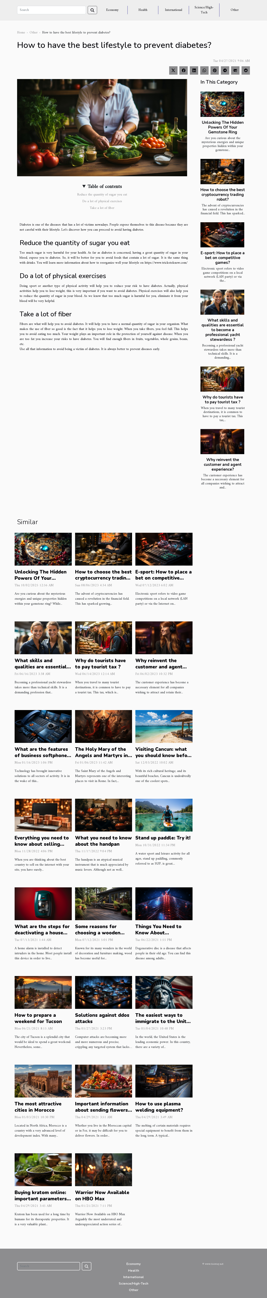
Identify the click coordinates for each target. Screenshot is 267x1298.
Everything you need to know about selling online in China (42, 844)
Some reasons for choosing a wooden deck (97, 932)
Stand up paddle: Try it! (162, 838)
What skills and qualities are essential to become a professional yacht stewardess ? (223, 330)
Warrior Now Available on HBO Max (102, 1195)
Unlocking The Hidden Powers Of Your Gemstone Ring (223, 127)
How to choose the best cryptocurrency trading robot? (222, 194)
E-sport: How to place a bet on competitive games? (223, 257)
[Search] (51, 10)
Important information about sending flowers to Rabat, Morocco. (101, 1110)
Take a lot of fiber (102, 208)
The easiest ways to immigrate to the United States (163, 1021)
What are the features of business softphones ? (42, 755)
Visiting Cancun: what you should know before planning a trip (163, 755)
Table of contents (105, 186)
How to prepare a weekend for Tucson (38, 1018)
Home (21, 33)
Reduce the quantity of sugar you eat (102, 195)
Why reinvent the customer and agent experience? (223, 464)
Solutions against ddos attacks (102, 1018)
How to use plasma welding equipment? (159, 1107)
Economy (112, 10)
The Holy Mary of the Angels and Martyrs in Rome (101, 755)
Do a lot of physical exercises (102, 201)
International (173, 10)
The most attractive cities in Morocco (38, 1107)
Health (143, 10)
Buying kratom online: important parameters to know (41, 1198)
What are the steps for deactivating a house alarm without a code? (42, 932)
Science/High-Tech (204, 10)
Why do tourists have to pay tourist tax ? (223, 400)
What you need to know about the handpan (103, 841)
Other (235, 10)
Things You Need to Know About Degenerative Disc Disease (158, 936)
